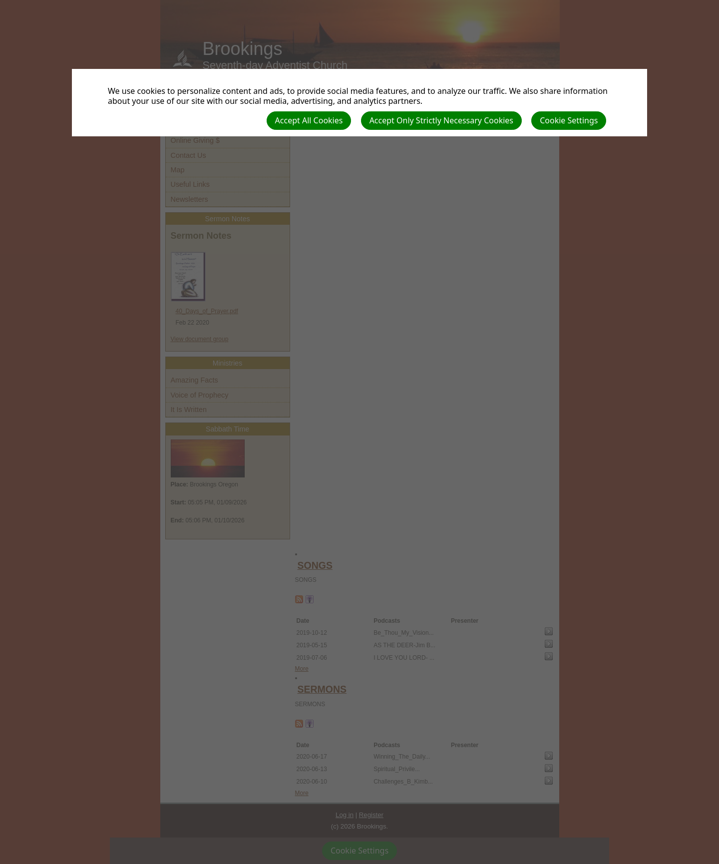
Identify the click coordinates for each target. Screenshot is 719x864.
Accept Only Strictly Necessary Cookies (441, 120)
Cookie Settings (569, 120)
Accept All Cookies (309, 120)
